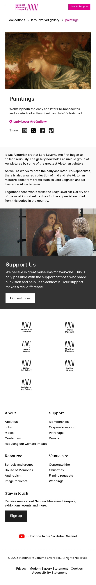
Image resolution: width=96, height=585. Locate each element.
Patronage (56, 433)
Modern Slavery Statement (48, 568)
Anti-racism (13, 475)
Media (9, 433)
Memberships (59, 422)
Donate (54, 438)
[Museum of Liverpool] (26, 327)
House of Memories (19, 470)
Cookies (77, 568)
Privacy (21, 568)
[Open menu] (8, 7)
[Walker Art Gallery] (26, 365)
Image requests (16, 481)
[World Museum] (69, 327)
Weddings (56, 481)
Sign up (16, 516)
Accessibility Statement (49, 572)
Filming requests (61, 475)
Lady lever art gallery (45, 20)
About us (11, 422)
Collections (17, 20)
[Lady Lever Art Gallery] (26, 384)
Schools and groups (19, 464)
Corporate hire (59, 464)
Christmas (56, 470)
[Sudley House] (69, 365)
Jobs (8, 427)
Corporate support (62, 427)
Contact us (13, 438)
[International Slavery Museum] (26, 346)
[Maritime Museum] (69, 346)
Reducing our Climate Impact (26, 444)
